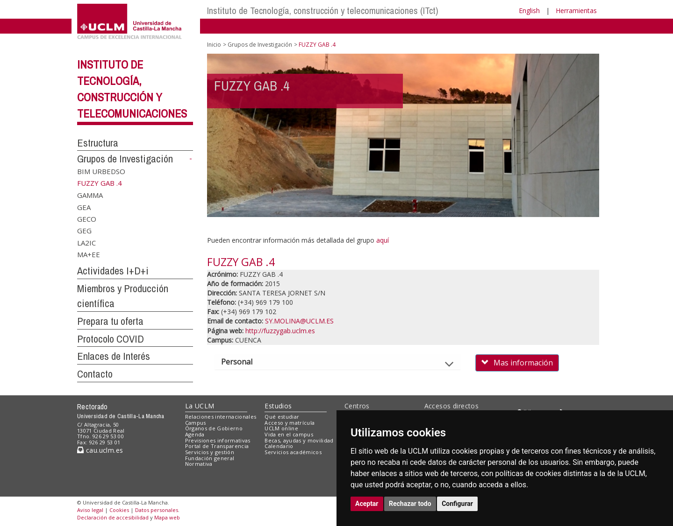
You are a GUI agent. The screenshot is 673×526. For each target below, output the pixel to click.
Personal (244, 362)
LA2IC (86, 242)
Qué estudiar (282, 416)
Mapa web (167, 517)
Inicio (214, 45)
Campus (195, 422)
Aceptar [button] (367, 503)
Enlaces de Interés (113, 356)
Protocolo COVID (110, 339)
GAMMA (90, 195)
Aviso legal (90, 509)
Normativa (199, 463)
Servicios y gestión (209, 452)
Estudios (278, 405)
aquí (382, 240)
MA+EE (88, 254)
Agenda (195, 434)
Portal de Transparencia (217, 445)
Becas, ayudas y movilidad (299, 440)
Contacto (95, 374)
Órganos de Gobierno (214, 428)
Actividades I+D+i (113, 271)
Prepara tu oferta (110, 321)
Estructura (97, 143)
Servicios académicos (293, 452)
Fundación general (210, 458)
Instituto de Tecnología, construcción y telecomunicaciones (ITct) (322, 10)
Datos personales (156, 509)
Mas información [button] (517, 363)
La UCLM (200, 405)
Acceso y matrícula (290, 422)
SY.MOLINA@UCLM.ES (299, 320)
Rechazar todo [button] (410, 503)
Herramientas (576, 10)
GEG (84, 230)
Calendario (279, 445)
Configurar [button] (457, 503)
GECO (86, 219)
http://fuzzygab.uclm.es (280, 330)
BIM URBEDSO (101, 171)
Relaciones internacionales (221, 416)
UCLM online (281, 428)
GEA (84, 206)
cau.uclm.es (100, 450)
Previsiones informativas (218, 440)
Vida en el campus (289, 434)
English (529, 10)
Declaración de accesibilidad (113, 517)
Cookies (119, 509)
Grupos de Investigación (125, 159)
